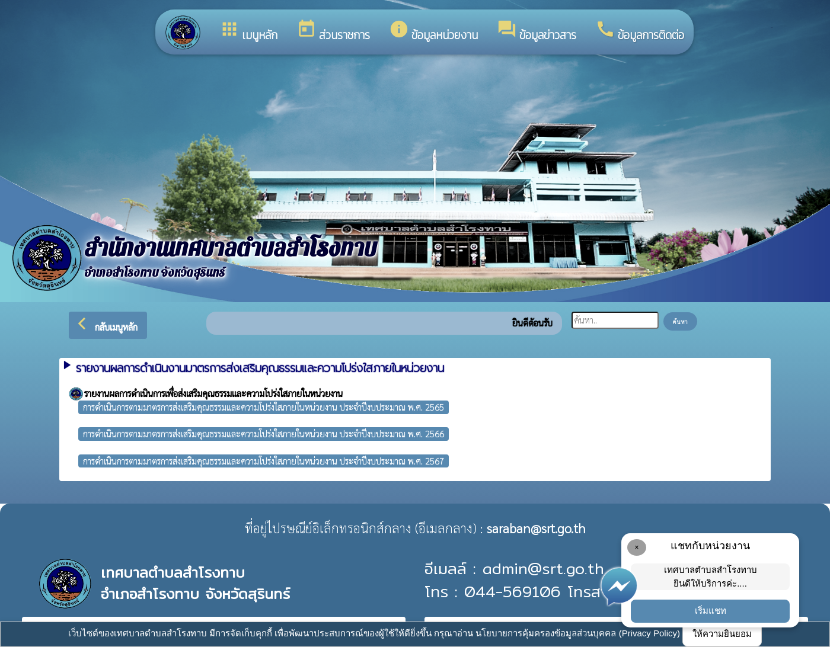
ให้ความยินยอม (722, 634)
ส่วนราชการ (333, 31)
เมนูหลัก (248, 31)
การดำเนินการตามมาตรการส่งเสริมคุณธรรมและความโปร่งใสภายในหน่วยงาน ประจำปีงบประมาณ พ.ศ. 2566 (263, 433)
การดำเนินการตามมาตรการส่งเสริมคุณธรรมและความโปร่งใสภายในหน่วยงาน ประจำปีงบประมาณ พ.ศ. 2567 (263, 460)
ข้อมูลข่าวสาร (536, 31)
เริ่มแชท (710, 611)
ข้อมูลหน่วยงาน (433, 31)
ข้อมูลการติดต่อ (639, 31)
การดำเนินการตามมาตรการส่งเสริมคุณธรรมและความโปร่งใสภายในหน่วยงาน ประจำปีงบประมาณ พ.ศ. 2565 (263, 406)
